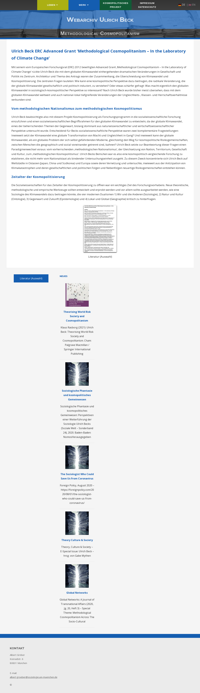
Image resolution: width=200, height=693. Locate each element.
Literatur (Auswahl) (31, 278)
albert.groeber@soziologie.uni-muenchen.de (33, 677)
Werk (82, 5)
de (181, 4)
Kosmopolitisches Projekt (115, 5)
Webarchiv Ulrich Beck (100, 19)
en (192, 4)
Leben (51, 5)
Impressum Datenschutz (147, 5)
